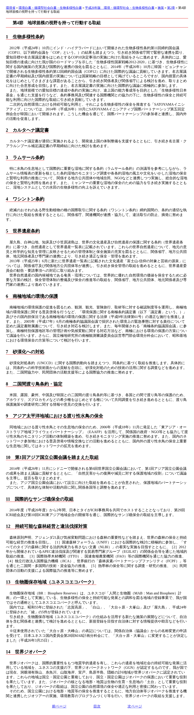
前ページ (59, 706)
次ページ (135, 706)
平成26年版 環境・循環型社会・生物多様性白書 (120, 8)
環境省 (10, 8)
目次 (97, 706)
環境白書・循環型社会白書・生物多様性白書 (50, 8)
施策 (161, 8)
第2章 (171, 8)
